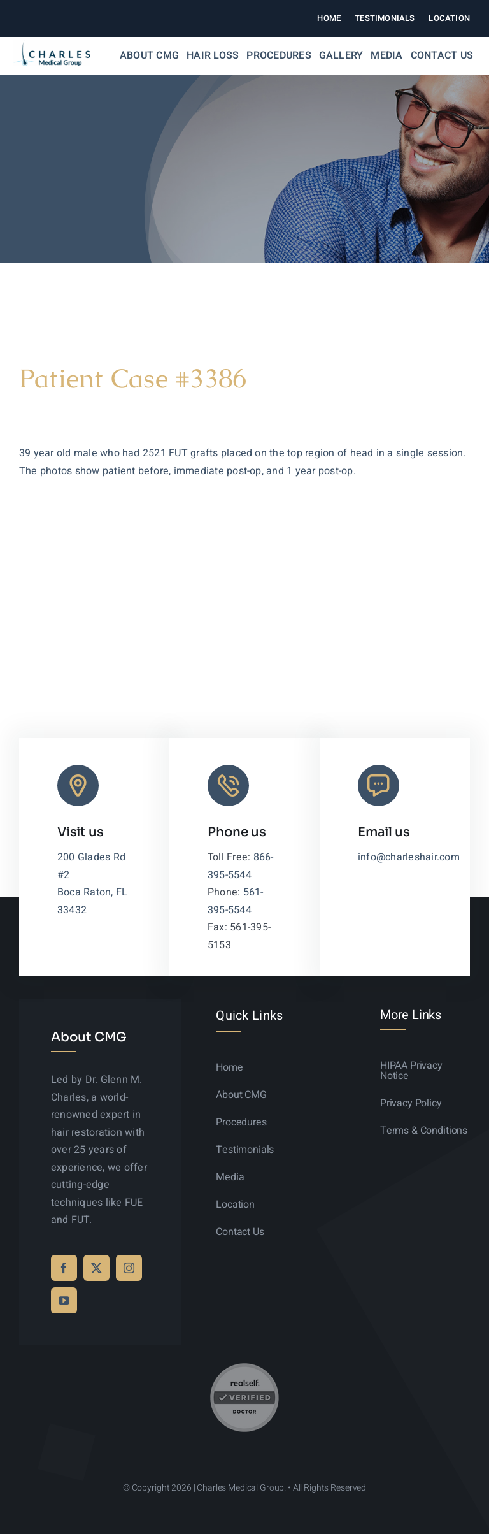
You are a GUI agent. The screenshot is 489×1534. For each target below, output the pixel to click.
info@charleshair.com (409, 857)
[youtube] (64, 1300)
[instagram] (129, 1268)
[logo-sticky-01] (51, 45)
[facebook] (64, 1268)
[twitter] (96, 1268)
